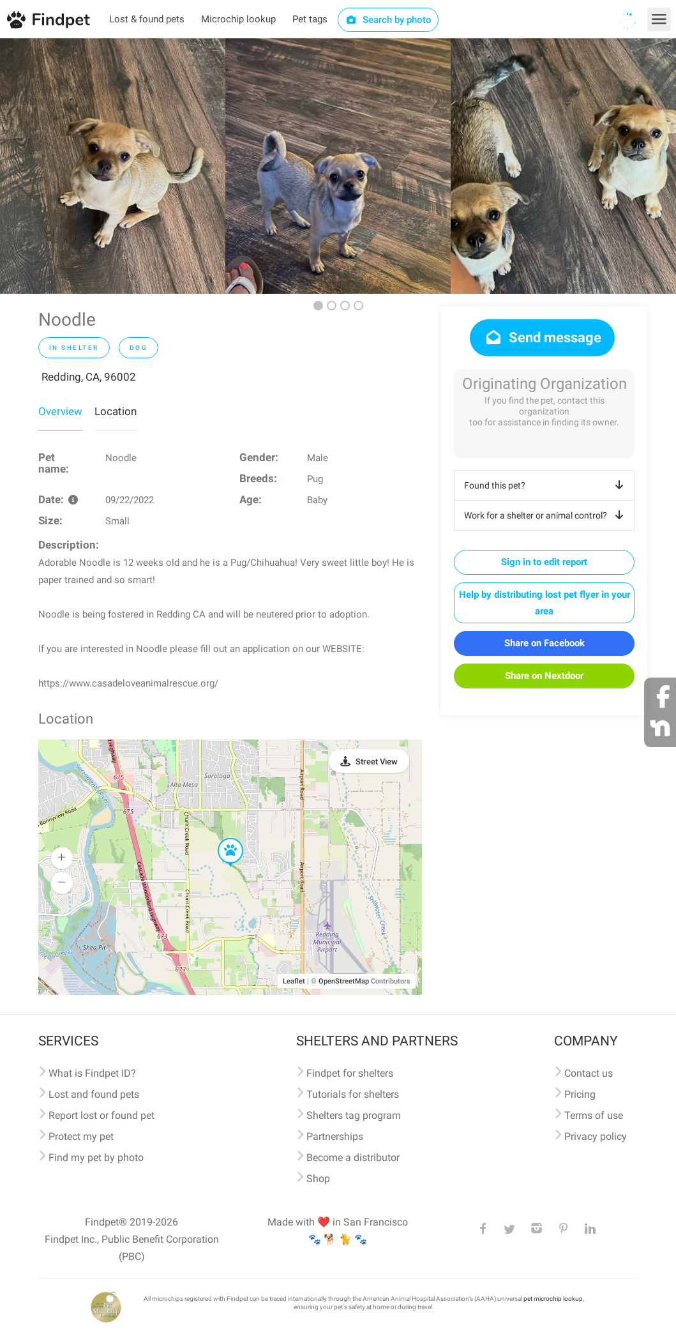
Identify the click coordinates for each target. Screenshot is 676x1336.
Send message (542, 337)
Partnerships (334, 1136)
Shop (318, 1179)
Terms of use (593, 1115)
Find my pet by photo (96, 1157)
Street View (377, 761)
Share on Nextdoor (544, 675)
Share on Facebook (544, 643)
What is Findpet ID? (92, 1073)
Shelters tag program (353, 1115)
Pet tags (309, 19)
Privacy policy (595, 1136)
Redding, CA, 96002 (88, 376)
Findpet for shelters (349, 1073)
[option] (112, 166)
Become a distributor (353, 1157)
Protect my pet (81, 1136)
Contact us (588, 1073)
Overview (60, 411)
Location (115, 411)
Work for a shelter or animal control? (546, 515)
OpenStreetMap (344, 981)
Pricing (580, 1094)
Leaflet (294, 981)
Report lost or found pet (101, 1115)
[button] (221, 838)
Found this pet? (546, 485)
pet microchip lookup (553, 1298)
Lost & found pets (146, 19)
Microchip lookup (238, 19)
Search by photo (388, 20)
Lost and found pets (94, 1094)
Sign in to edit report (544, 562)
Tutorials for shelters (352, 1094)
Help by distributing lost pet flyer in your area (544, 603)
